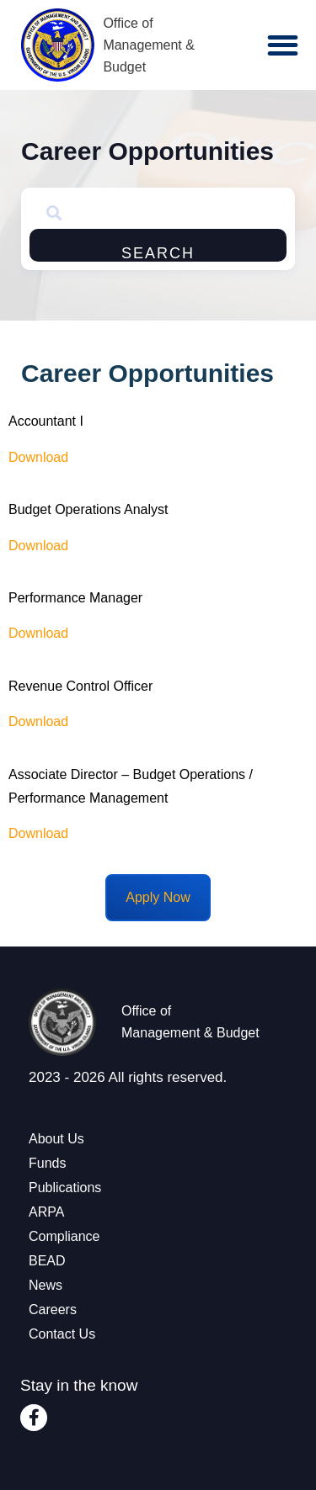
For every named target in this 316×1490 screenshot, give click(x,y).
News (45, 1285)
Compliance (64, 1236)
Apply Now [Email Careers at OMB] (158, 897)
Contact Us (62, 1334)
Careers (53, 1309)
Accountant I (45, 421)
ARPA (46, 1212)
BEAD (47, 1261)
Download (38, 545)
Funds (47, 1163)
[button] (283, 45)
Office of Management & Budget (149, 45)
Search (158, 253)
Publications (65, 1187)
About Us (56, 1139)
